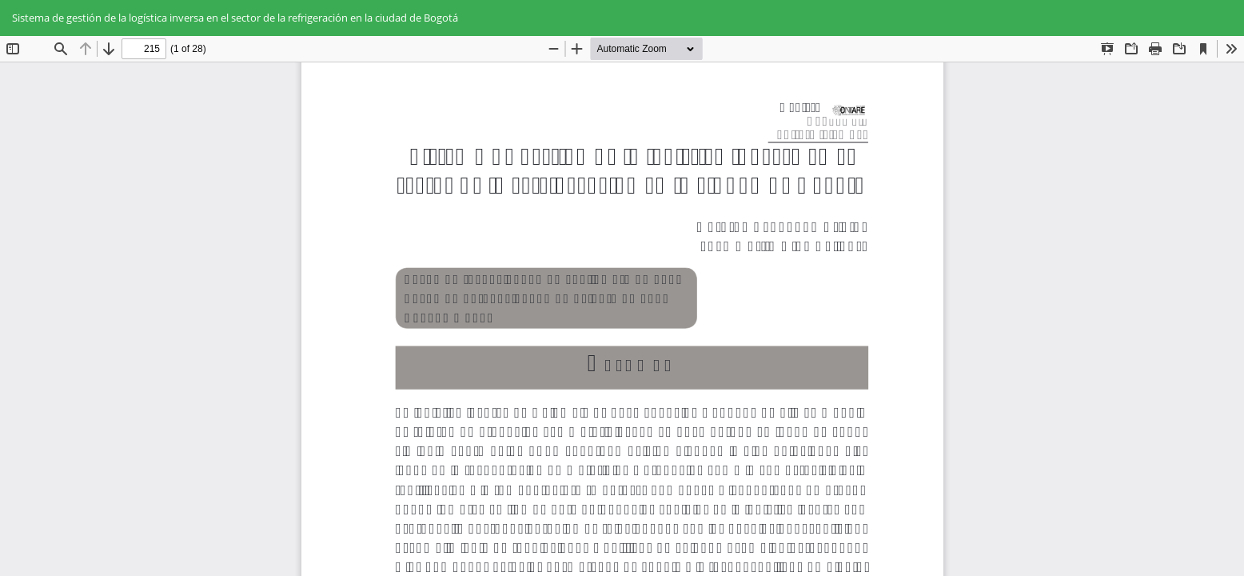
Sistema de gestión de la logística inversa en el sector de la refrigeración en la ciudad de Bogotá (235, 17)
